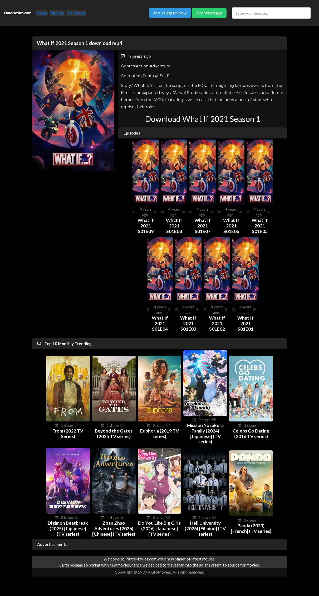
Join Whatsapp (209, 13)
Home (41, 13)
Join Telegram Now (170, 13)
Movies (57, 13)
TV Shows (76, 13)
